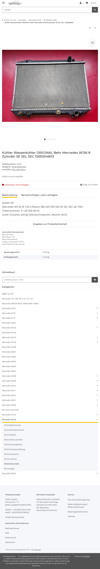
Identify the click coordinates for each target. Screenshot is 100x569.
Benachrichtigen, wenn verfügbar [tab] (39, 195)
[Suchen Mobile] (47, 10)
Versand (37, 549)
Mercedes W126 (9, 419)
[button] (81, 2)
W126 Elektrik (10, 435)
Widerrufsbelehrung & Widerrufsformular (77, 505)
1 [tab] (45, 139)
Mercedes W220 (9, 473)
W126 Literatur (10, 459)
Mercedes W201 (9, 352)
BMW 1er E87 (8, 294)
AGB (7, 533)
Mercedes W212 (9, 395)
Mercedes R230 (8, 323)
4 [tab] (52, 139)
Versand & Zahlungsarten (79, 499)
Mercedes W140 (9, 332)
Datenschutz (10, 537)
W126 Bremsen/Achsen (14, 430)
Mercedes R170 (8, 313)
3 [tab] (50, 139)
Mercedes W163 (9, 337)
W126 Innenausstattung (14, 449)
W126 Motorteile (19, 167)
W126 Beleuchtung (12, 425)
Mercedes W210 (9, 385)
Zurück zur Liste (10, 20)
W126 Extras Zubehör (13, 439)
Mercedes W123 (9, 414)
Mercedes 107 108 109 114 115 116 (17, 298)
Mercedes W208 (9, 376)
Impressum (10, 542)
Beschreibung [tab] (9, 195)
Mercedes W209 (9, 381)
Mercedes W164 (9, 342)
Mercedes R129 (8, 308)
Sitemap (71, 516)
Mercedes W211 (9, 390)
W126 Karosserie (11, 454)
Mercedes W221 (9, 400)
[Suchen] (95, 10)
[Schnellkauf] (47, 280)
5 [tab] (55, 139)
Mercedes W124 (9, 327)
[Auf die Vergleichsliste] (92, 43)
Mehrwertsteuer (12, 528)
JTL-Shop (86, 556)
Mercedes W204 (9, 366)
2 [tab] (47, 139)
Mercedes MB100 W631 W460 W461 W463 (20, 303)
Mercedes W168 (9, 347)
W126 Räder (9, 468)
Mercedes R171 (8, 318)
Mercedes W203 (9, 361)
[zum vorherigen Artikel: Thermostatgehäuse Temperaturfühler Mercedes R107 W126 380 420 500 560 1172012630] (90, 28)
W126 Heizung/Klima (13, 444)
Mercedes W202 (9, 356)
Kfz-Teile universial (10, 410)
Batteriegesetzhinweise (78, 511)
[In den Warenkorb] (4, 36)
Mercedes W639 (9, 405)
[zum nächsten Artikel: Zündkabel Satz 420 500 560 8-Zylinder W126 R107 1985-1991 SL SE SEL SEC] (95, 28)
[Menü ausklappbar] (3, 1)
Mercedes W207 (9, 371)
